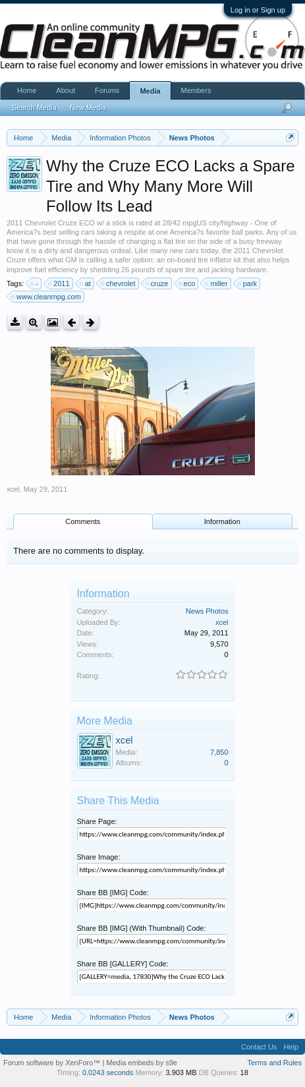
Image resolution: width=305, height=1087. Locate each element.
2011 (59, 283)
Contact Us (259, 1047)
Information (222, 521)
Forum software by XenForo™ (52, 1063)
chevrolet (119, 283)
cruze (158, 283)
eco (188, 283)
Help (290, 1047)
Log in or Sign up (258, 10)
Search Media (34, 107)
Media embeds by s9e (141, 1063)
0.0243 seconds (108, 1072)
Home (26, 90)
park (248, 283)
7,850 (219, 752)
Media (150, 91)
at (86, 283)
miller (216, 283)
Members (196, 90)
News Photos (207, 611)
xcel (13, 489)
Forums (107, 90)
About (65, 90)
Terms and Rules (274, 1063)
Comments (82, 521)
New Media (88, 107)
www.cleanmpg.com (47, 297)
